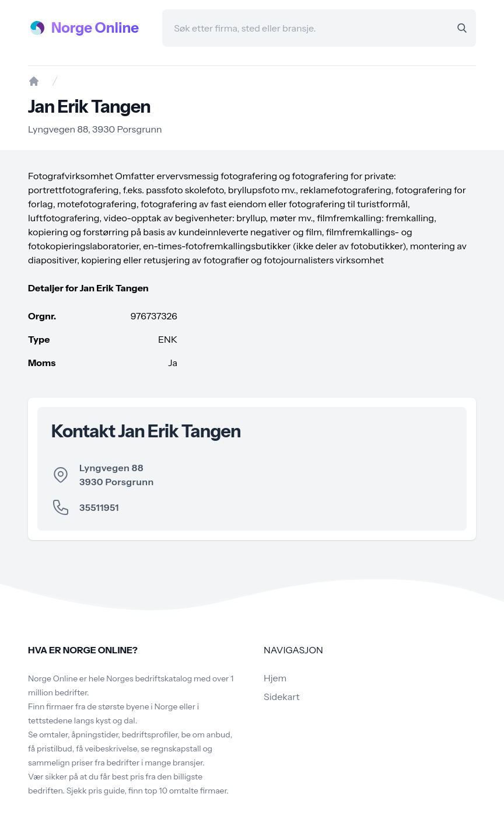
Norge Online (95, 27)
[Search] (462, 28)
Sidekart (281, 696)
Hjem (275, 678)
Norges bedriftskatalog (149, 678)
